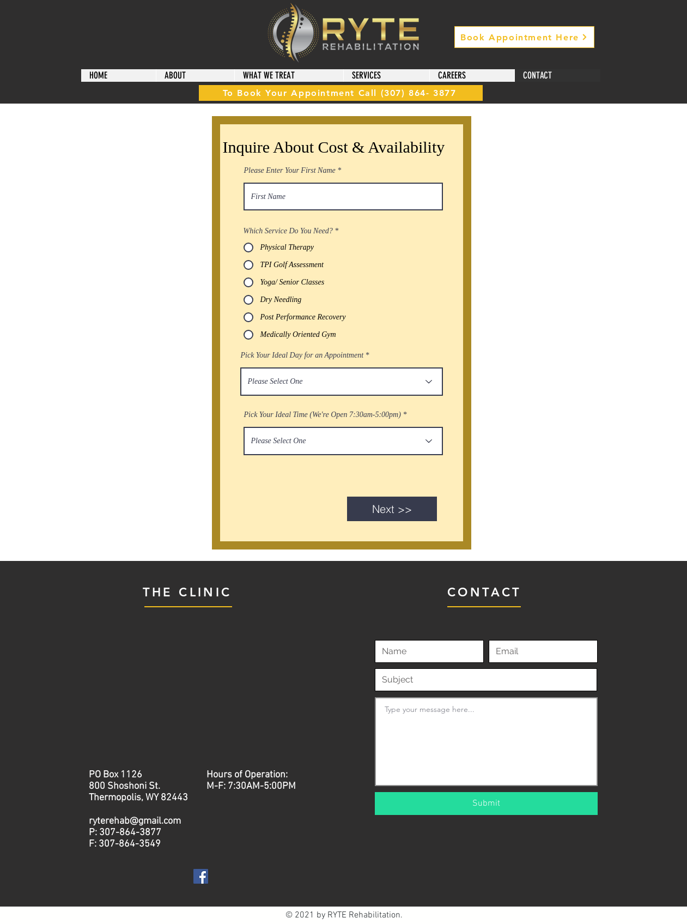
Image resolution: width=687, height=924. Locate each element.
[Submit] (486, 803)
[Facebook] (200, 876)
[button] (195, 75)
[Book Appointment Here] (524, 37)
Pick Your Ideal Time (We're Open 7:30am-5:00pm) (322, 415)
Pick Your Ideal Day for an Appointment (302, 355)
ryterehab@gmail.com (135, 821)
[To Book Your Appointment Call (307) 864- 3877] (341, 93)
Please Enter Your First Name (290, 170)
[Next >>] (392, 509)
